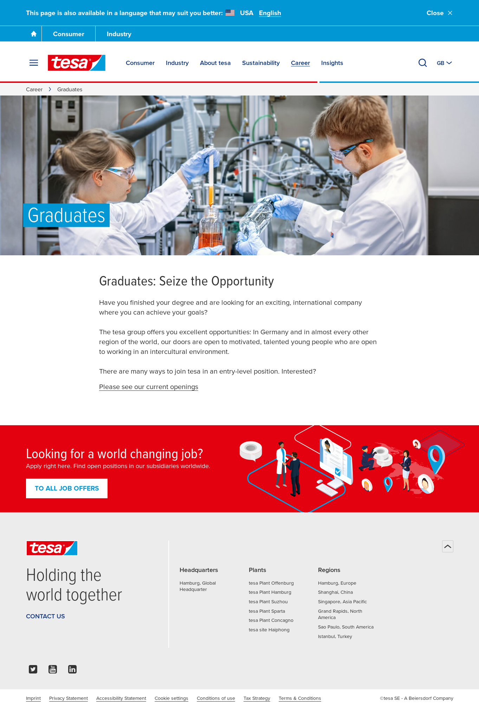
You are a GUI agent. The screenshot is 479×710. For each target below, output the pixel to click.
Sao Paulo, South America (346, 627)
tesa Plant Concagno (271, 620)
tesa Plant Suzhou (268, 601)
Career (34, 89)
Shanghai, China (335, 592)
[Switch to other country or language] (445, 63)
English (270, 13)
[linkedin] (72, 671)
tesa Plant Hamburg (270, 592)
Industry (119, 34)
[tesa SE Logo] (76, 63)
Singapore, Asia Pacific (342, 601)
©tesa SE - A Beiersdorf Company (416, 698)
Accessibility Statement (121, 698)
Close (440, 13)
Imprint (33, 698)
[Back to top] (447, 546)
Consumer (68, 34)
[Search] (422, 62)
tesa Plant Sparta (267, 611)
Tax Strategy (257, 698)
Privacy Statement (68, 698)
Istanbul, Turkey (335, 636)
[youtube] (53, 671)
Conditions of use (216, 698)
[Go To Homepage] (33, 33)
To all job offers (67, 488)
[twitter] (33, 671)
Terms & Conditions (300, 698)
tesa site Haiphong (269, 629)
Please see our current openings (148, 386)
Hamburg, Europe (337, 583)
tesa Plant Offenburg (271, 583)
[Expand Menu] (33, 63)
